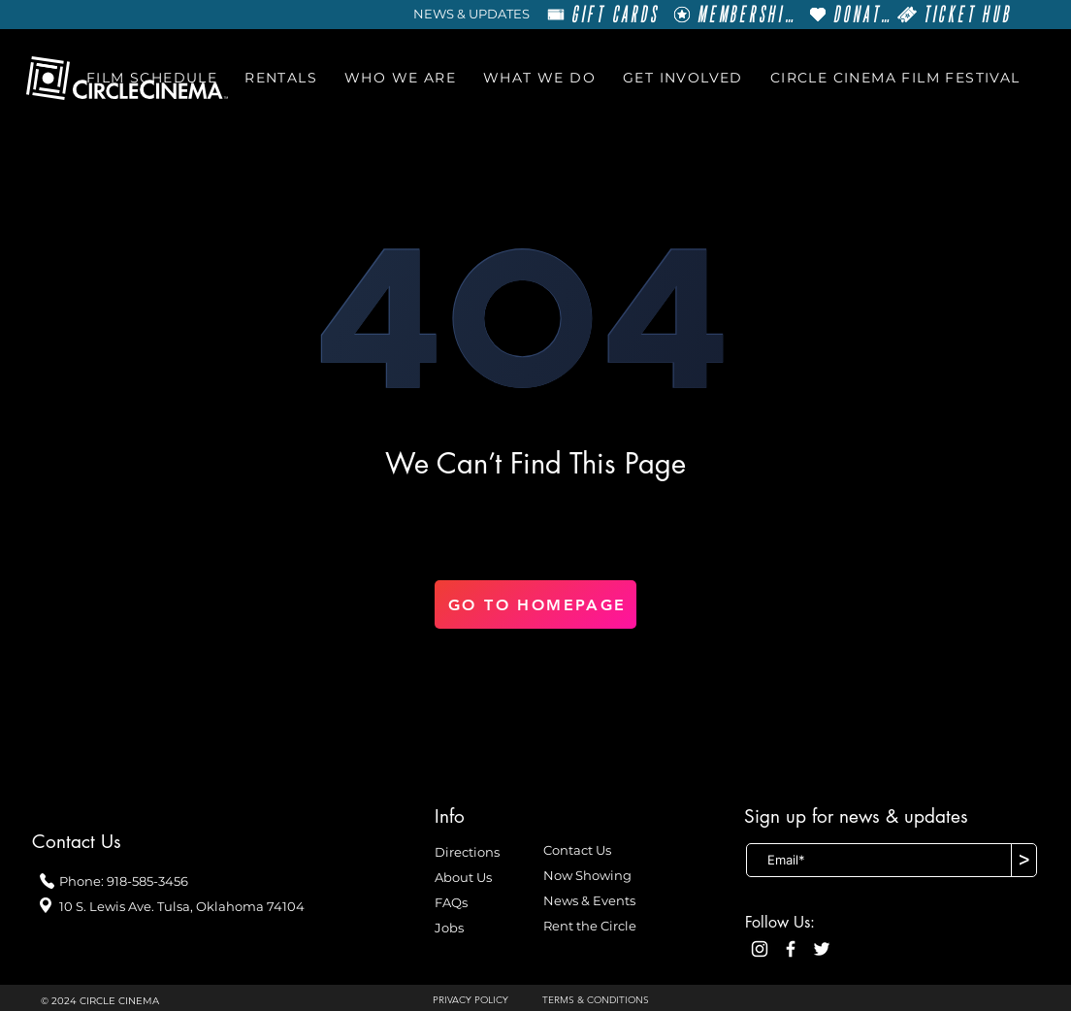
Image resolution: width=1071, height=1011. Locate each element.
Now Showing (587, 875)
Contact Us (577, 850)
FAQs (451, 902)
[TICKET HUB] (954, 14)
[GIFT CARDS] (603, 14)
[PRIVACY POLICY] (478, 1000)
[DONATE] (849, 14)
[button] (152, 78)
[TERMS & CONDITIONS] (605, 1000)
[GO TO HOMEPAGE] (535, 604)
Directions (467, 852)
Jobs (449, 927)
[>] (1024, 860)
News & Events (589, 900)
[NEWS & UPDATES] (471, 14)
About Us (463, 877)
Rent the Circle (589, 925)
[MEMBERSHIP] (733, 14)
